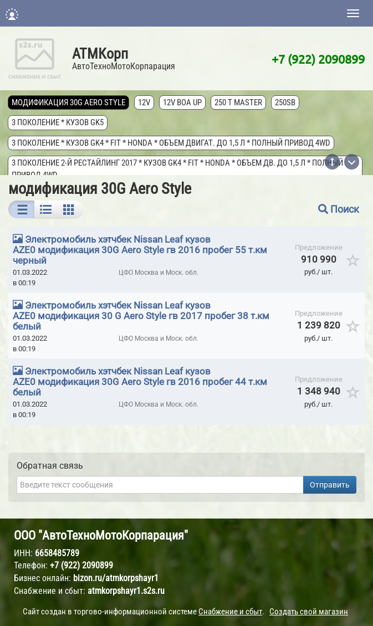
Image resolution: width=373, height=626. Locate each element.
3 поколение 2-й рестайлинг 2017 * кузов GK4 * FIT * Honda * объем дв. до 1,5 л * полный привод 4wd (178, 168)
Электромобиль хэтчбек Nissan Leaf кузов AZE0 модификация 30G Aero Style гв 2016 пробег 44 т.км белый (140, 382)
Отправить (330, 484)
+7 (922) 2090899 (318, 59)
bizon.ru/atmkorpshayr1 (116, 578)
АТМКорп (100, 53)
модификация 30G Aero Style (69, 102)
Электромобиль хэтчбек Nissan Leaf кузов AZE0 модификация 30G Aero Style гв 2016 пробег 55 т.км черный (140, 250)
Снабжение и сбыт (230, 612)
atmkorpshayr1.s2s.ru (126, 591)
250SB (285, 102)
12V (145, 102)
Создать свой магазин (308, 612)
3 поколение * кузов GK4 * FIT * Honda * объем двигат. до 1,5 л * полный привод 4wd (171, 143)
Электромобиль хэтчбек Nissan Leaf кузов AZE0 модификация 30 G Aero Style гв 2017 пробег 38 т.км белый (141, 316)
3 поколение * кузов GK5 (58, 122)
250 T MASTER (239, 102)
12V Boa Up (182, 102)
